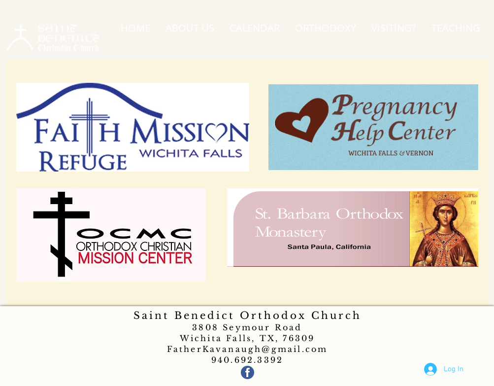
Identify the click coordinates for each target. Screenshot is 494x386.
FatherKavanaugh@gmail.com (247, 349)
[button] (190, 28)
